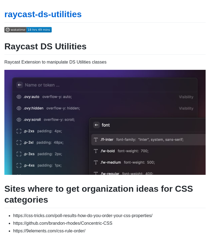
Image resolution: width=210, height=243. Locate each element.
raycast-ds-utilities (43, 14)
